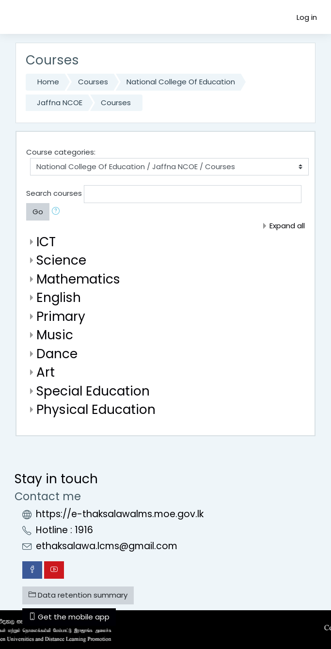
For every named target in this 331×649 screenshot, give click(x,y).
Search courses (54, 194)
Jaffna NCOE (59, 102)
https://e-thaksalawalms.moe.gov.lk (120, 514)
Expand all (287, 226)
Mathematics (78, 279)
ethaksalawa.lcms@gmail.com (106, 546)
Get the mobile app (69, 617)
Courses (93, 82)
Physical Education (96, 409)
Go (37, 211)
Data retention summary (78, 595)
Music (54, 335)
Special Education (93, 391)
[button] (57, 212)
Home (48, 82)
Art (45, 372)
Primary (60, 316)
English (58, 297)
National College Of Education (180, 82)
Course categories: (60, 152)
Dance (57, 354)
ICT (46, 242)
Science (61, 260)
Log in (307, 17)
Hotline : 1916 (64, 530)
